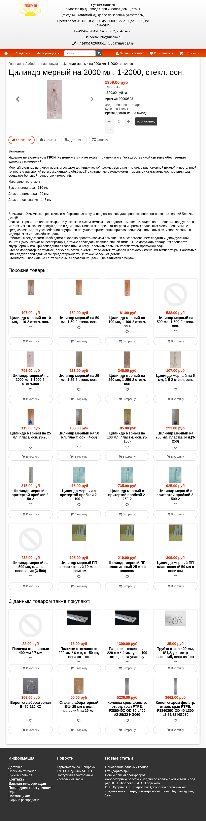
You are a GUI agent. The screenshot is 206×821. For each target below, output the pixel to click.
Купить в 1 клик (116, 109)
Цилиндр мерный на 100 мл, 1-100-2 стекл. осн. (127, 322)
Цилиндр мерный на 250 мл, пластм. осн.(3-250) (175, 437)
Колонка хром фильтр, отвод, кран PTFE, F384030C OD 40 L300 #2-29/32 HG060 (175, 713)
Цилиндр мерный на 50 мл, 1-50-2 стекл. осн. (79, 320)
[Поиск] (80, 53)
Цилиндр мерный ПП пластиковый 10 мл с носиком (78, 567)
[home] (6, 53)
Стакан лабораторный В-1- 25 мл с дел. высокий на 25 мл (78, 711)
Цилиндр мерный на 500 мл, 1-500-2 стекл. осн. (175, 322)
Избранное (161, 53)
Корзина (189, 53)
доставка (113, 86)
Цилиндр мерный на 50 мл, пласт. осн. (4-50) (79, 435)
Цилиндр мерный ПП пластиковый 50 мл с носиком (175, 567)
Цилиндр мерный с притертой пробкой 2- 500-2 (176, 495)
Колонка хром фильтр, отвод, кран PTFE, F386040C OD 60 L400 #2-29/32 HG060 (127, 713)
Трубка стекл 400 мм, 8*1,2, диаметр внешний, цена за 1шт (175, 653)
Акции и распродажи (23, 804)
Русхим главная (20, 779)
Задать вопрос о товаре (123, 105)
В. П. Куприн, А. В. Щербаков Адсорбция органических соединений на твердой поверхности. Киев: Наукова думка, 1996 (149, 795)
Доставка (15, 771)
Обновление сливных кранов (126, 771)
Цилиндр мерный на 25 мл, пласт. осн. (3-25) (30, 435)
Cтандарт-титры (117, 775)
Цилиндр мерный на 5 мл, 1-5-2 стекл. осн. (175, 378)
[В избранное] (109, 130)
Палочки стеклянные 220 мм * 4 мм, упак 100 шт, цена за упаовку (127, 653)
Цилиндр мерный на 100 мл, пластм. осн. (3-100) (127, 437)
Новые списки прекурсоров (125, 779)
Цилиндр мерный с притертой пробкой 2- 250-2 (127, 495)
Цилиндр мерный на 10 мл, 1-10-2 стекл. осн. (30, 320)
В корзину (146, 121)
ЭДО (11, 796)
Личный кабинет (130, 53)
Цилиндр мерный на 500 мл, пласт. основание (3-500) (30, 567)
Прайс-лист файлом (23, 775)
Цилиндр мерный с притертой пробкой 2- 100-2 (79, 495)
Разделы (23, 53)
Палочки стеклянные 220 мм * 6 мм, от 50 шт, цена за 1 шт (79, 653)
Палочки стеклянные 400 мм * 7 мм (30, 651)
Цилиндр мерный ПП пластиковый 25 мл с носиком (127, 567)
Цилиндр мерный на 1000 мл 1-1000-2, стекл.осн (30, 380)
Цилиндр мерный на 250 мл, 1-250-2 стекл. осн (127, 380)
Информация (48, 53)
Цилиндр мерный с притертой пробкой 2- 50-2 (31, 495)
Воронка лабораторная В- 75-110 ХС (30, 709)
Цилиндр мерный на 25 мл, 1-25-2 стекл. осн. (79, 378)
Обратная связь (120, 43)
